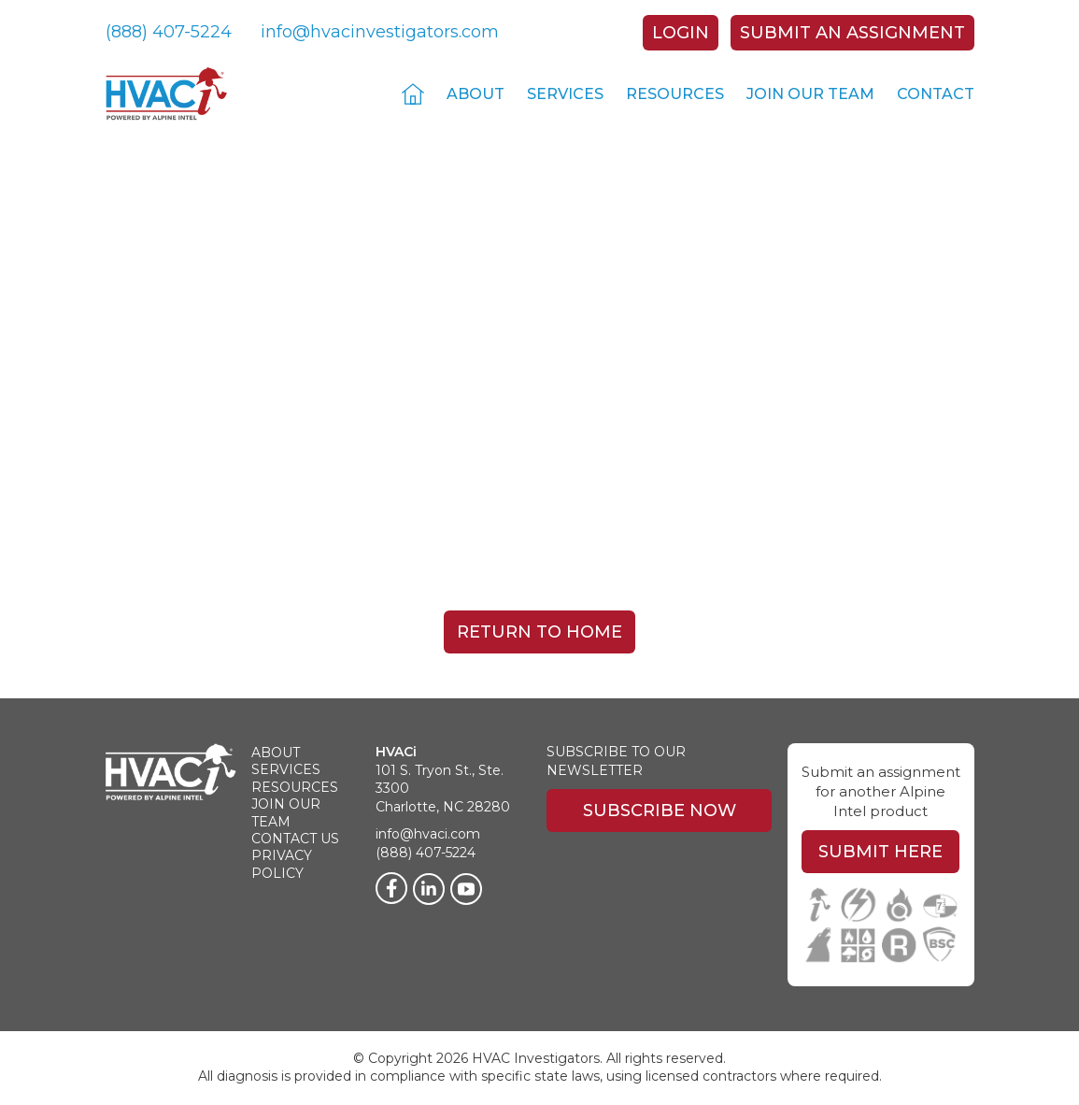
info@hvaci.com (428, 833)
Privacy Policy (281, 864)
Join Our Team (810, 94)
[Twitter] (466, 889)
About (475, 94)
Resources (675, 94)
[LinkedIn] (429, 889)
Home (413, 94)
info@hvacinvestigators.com (380, 31)
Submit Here (880, 851)
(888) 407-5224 (169, 31)
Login (680, 32)
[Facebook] (391, 888)
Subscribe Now (659, 810)
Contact (935, 94)
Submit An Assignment (852, 32)
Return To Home (539, 632)
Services (565, 94)
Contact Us (295, 838)
